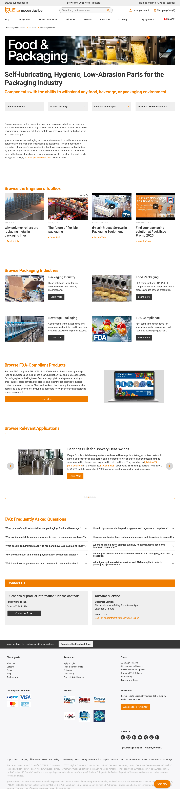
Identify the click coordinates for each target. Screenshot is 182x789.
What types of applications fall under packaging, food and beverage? (46, 528)
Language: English (131, 748)
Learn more (56, 296)
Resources (105, 19)
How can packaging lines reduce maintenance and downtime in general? (133, 537)
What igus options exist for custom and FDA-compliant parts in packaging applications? (133, 563)
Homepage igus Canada (15, 28)
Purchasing (54, 759)
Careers (36, 759)
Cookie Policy (95, 759)
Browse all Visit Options (131, 673)
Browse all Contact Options (133, 670)
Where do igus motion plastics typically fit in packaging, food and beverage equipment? (133, 546)
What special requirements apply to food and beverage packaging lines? (46, 546)
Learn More (75, 476)
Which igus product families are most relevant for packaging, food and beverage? (133, 554)
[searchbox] (84, 10)
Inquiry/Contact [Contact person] (148, 19)
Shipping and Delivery (130, 680)
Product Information (48, 19)
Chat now (162, 784)
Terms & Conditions (119, 759)
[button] (85, 497)
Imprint (106, 759)
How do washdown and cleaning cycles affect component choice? (46, 554)
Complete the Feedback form (76, 644)
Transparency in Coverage (160, 759)
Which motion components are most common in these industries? (46, 563)
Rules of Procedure (138, 759)
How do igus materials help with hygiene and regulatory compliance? (133, 528)
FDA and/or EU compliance (38, 157)
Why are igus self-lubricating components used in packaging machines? (46, 537)
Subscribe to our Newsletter (135, 707)
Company (123, 19)
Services (88, 19)
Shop (7, 19)
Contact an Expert (24, 613)
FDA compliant (107, 465)
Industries (70, 19)
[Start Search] (108, 10)
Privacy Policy (81, 759)
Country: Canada (153, 748)
